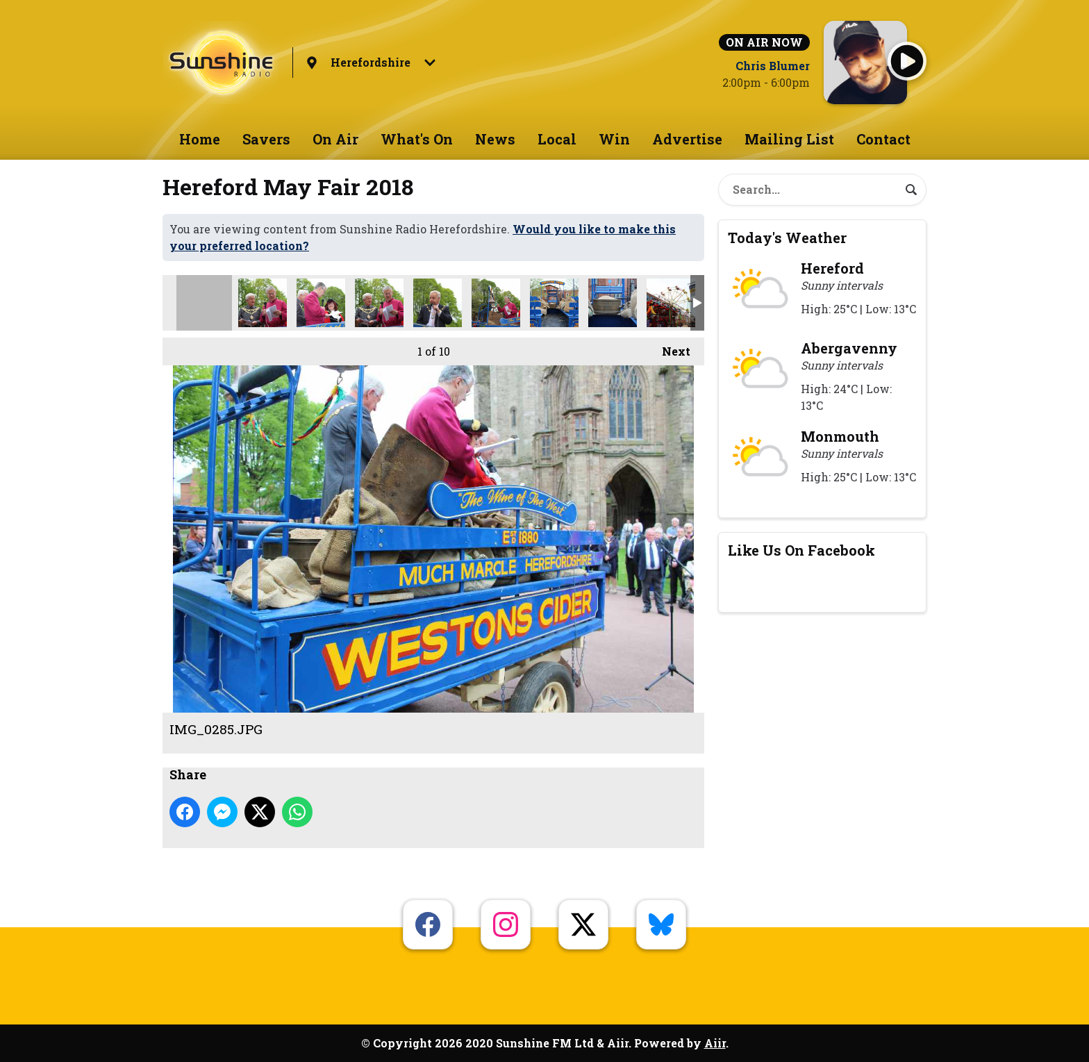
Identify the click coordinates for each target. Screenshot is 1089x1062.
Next (669, 348)
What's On (417, 139)
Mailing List (789, 139)
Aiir (715, 1043)
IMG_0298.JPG (379, 303)
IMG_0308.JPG (437, 303)
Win (614, 139)
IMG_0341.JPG (612, 303)
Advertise (687, 139)
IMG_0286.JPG (321, 303)
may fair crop (262, 303)
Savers (266, 139)
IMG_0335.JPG (554, 303)
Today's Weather (787, 238)
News (495, 139)
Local (557, 139)
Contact (883, 139)
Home (199, 139)
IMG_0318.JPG (496, 303)
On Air (335, 139)
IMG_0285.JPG (204, 303)
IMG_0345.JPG (671, 303)
